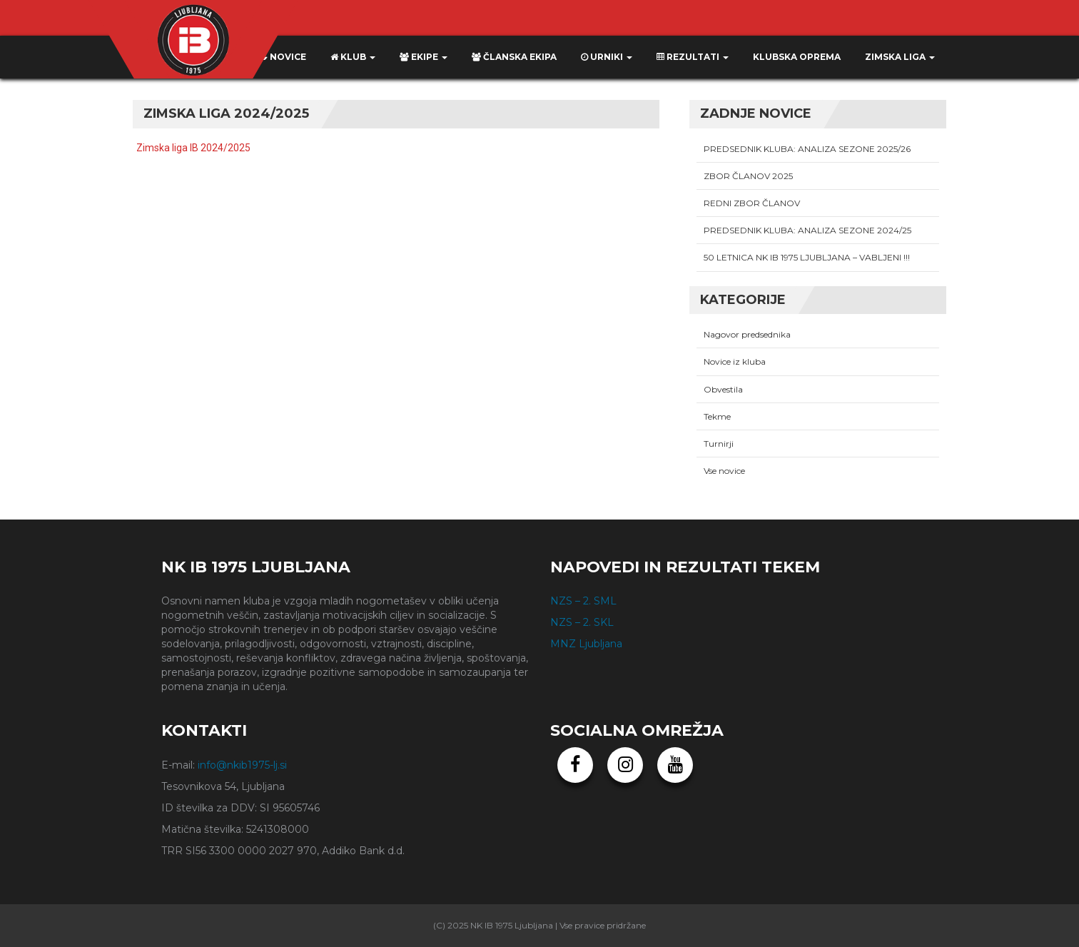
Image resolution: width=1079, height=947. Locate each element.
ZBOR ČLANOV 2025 (748, 176)
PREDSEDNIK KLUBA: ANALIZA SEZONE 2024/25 (807, 230)
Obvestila (723, 389)
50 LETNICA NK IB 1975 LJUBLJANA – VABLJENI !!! (807, 257)
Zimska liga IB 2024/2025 (193, 147)
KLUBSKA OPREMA (797, 56)
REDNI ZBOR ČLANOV (752, 203)
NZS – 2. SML (583, 600)
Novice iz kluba (735, 361)
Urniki (606, 56)
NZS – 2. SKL (582, 622)
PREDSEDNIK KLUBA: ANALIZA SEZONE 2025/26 (807, 148)
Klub (352, 56)
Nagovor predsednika (747, 334)
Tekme (717, 416)
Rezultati (693, 56)
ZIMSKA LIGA (900, 56)
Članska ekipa (514, 56)
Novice (282, 56)
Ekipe (423, 56)
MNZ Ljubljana (586, 643)
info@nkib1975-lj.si (242, 765)
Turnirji (719, 443)
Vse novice (724, 470)
